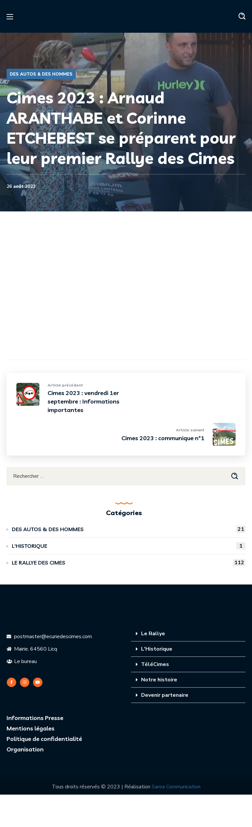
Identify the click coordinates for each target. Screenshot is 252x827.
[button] (242, 16)
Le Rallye (153, 633)
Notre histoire (159, 679)
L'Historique (156, 649)
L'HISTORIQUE (128, 545)
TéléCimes (155, 664)
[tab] (188, 633)
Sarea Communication (176, 786)
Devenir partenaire (164, 695)
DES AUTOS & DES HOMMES (41, 74)
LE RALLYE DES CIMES (128, 562)
